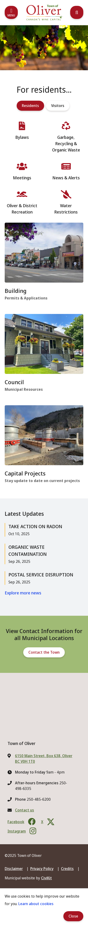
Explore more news (23, 593)
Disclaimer (14, 868)
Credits (67, 868)
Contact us (24, 810)
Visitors (57, 105)
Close (73, 916)
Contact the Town (44, 652)
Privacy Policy (42, 868)
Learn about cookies (36, 903)
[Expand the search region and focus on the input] (76, 12)
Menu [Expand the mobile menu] (11, 15)
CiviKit (46, 878)
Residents (30, 105)
